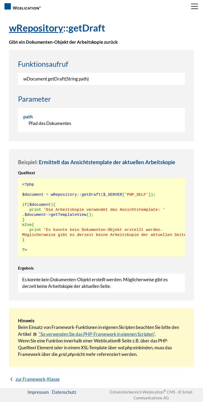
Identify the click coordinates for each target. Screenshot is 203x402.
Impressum (38, 392)
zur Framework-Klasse (38, 379)
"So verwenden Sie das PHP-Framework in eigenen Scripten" (97, 334)
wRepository (36, 28)
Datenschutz (64, 392)
